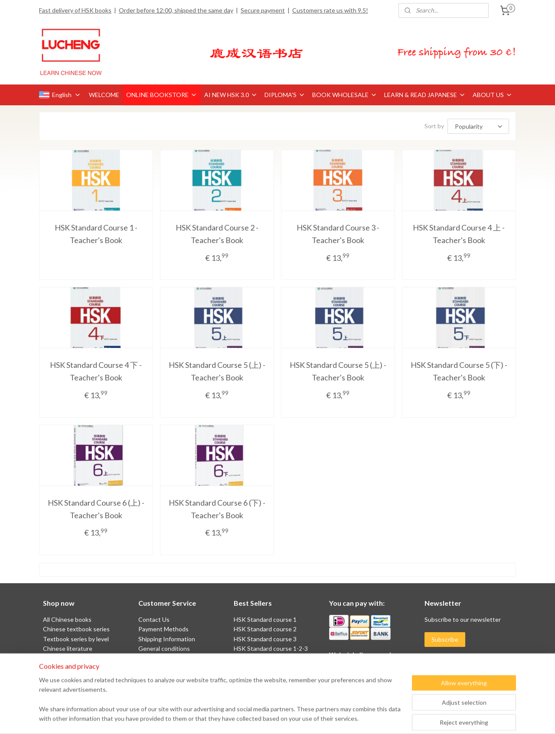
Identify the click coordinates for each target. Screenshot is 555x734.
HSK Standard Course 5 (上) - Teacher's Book (217, 371)
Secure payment (263, 10)
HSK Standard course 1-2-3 (271, 648)
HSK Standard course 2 (266, 629)
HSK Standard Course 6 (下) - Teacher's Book (217, 509)
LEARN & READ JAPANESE (425, 94)
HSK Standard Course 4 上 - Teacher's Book (459, 234)
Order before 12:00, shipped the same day (176, 10)
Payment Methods (163, 629)
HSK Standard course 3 (265, 639)
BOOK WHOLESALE (344, 94)
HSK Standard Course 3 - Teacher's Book (338, 234)
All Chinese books (67, 619)
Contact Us (154, 619)
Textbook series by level (76, 639)
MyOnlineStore (367, 718)
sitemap (249, 718)
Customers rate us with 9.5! (330, 10)
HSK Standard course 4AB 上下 (276, 658)
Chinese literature (67, 648)
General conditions (164, 648)
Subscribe (444, 639)
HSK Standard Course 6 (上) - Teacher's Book (96, 509)
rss (265, 718)
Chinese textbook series (76, 629)
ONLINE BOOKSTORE (161, 94)
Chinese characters (69, 658)
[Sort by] (478, 126)
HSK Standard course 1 (266, 619)
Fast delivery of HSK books (75, 10)
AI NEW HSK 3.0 (231, 94)
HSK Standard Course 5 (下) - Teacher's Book (459, 371)
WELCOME (104, 94)
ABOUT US (493, 94)
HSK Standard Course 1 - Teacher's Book (96, 234)
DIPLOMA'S (284, 94)
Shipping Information (166, 639)
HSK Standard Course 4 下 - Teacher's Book (96, 371)
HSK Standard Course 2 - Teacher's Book (217, 234)
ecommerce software (296, 718)
